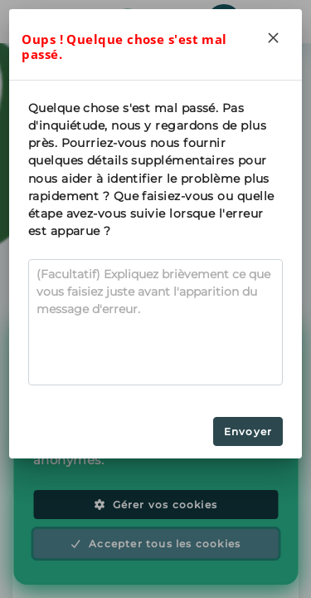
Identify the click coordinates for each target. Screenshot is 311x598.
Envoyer (248, 431)
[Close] (273, 37)
